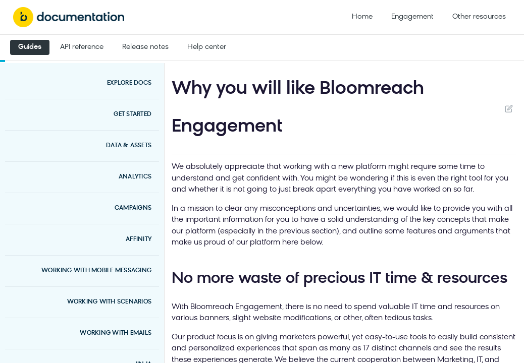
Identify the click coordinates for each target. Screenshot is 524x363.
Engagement (412, 17)
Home (362, 17)
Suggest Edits (508, 108)
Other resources (479, 17)
